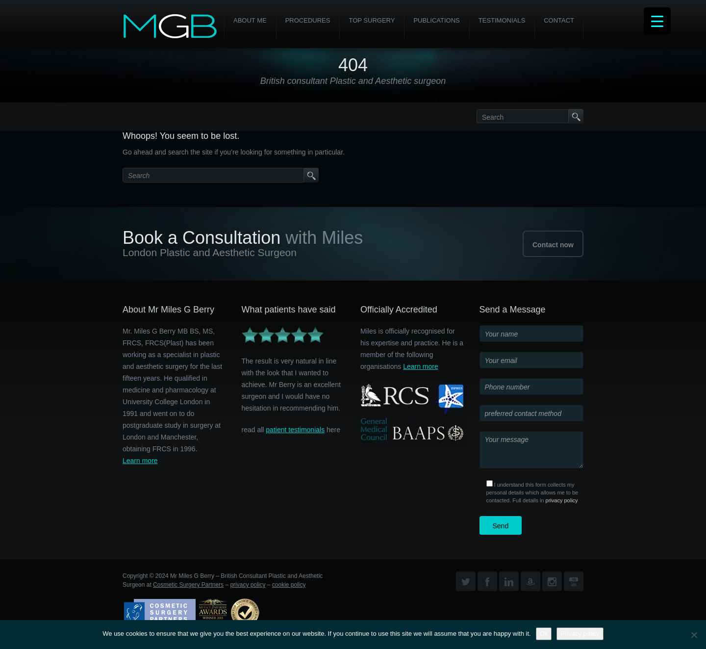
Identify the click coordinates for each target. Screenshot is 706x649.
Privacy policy (579, 633)
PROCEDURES (307, 20)
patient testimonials (295, 430)
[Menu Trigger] (657, 20)
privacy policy (562, 500)
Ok (544, 633)
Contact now (553, 245)
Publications (436, 20)
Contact (559, 20)
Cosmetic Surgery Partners (188, 584)
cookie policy (289, 584)
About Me (250, 20)
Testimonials (502, 20)
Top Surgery (372, 20)
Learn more (140, 461)
